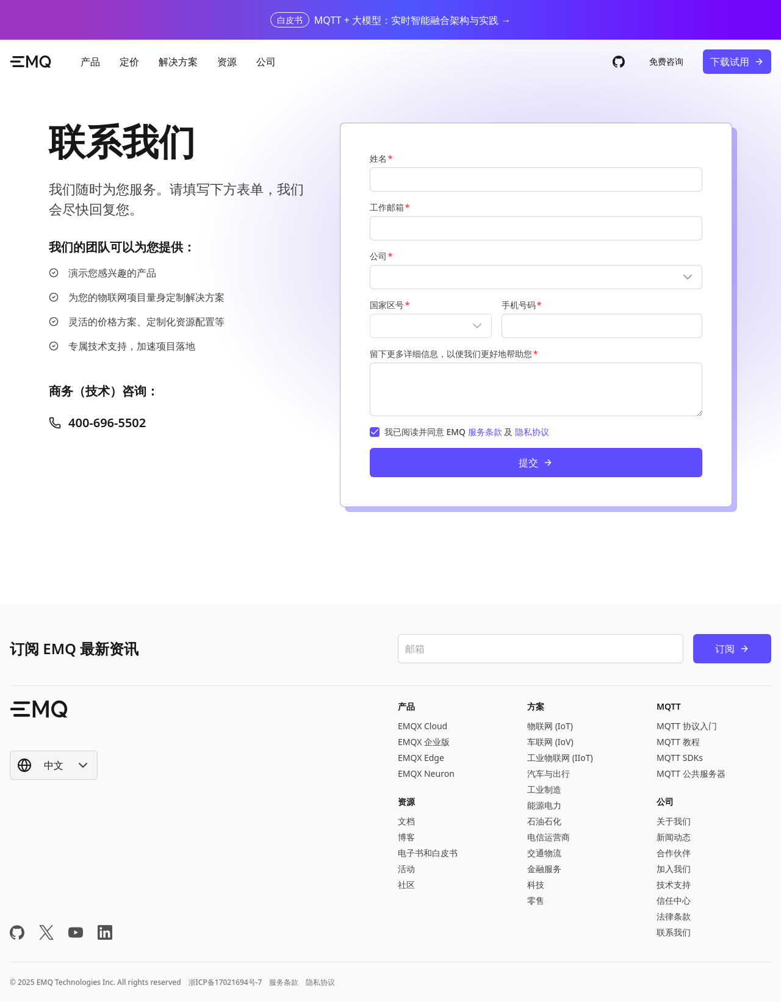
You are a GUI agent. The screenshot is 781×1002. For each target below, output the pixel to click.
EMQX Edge (421, 757)
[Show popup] (536, 277)
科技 (535, 884)
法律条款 (674, 916)
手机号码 (519, 305)
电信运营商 (548, 837)
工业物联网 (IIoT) (560, 757)
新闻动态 (674, 837)
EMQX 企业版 (424, 742)
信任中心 (674, 900)
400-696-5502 (97, 422)
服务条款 (485, 432)
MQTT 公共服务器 (691, 773)
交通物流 (544, 853)
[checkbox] (375, 432)
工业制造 (544, 789)
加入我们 (674, 868)
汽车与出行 (548, 773)
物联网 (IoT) (550, 726)
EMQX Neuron (426, 773)
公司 (378, 256)
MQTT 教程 (678, 742)
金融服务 (544, 868)
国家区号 (387, 305)
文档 (406, 821)
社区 (406, 884)
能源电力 (544, 805)
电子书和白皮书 (428, 853)
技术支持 (674, 884)
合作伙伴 (674, 853)
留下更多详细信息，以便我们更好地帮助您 (451, 353)
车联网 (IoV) (550, 742)
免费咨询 (666, 61)
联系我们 (674, 932)
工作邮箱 (387, 207)
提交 (536, 462)
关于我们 (674, 821)
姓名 (378, 158)
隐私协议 (532, 432)
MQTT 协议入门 (687, 726)
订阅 (732, 648)
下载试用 (737, 61)
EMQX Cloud (422, 726)
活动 (406, 868)
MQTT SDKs (680, 757)
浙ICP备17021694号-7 (225, 982)
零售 (535, 900)
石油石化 (544, 821)
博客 (406, 837)
